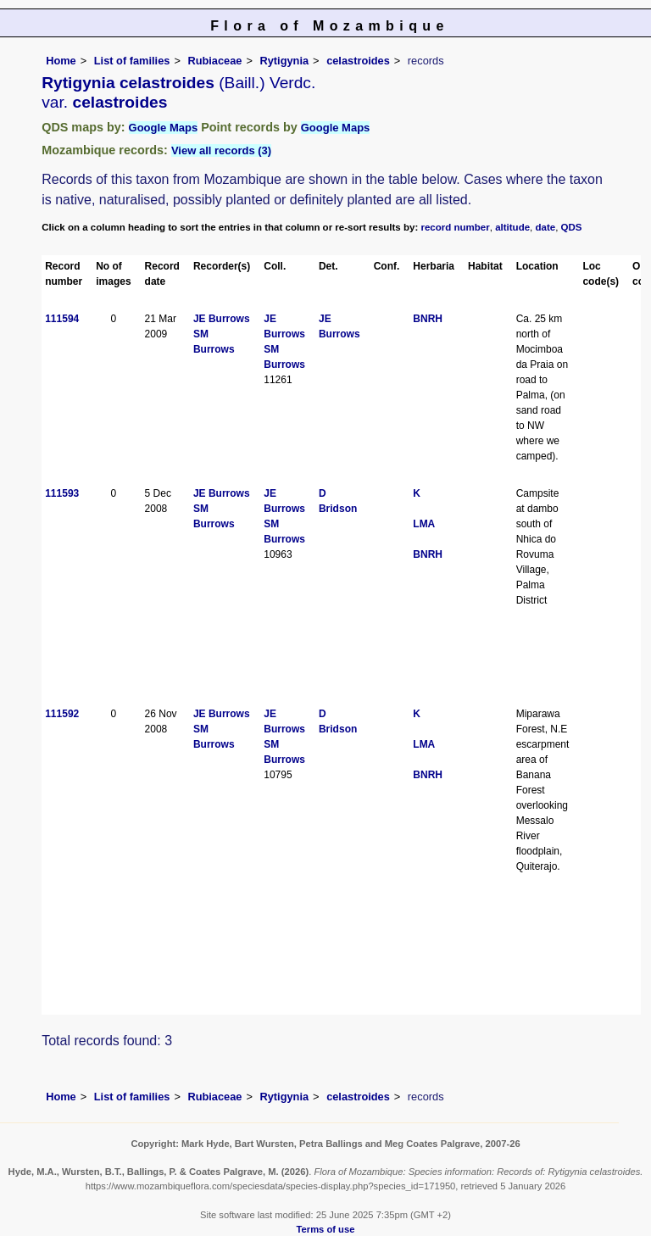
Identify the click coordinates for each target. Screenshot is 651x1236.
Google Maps (163, 127)
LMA (424, 524)
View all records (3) (221, 150)
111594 (62, 319)
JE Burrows (221, 319)
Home (61, 60)
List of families (132, 60)
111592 (62, 714)
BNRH (427, 319)
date (546, 227)
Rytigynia (284, 60)
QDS (571, 227)
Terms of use (326, 1229)
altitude (512, 227)
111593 (62, 493)
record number (454, 227)
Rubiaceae (214, 60)
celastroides (358, 60)
